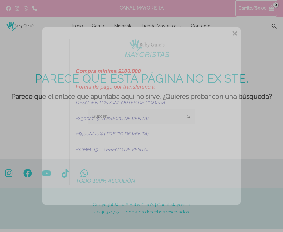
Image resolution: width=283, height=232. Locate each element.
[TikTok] (65, 173)
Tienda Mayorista (162, 26)
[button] (179, 26)
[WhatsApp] (25, 8)
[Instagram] (17, 8)
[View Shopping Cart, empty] (256, 8)
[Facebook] (8, 8)
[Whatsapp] (34, 8)
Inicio (77, 25)
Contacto (201, 25)
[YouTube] (46, 173)
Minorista (123, 25)
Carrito (99, 25)
